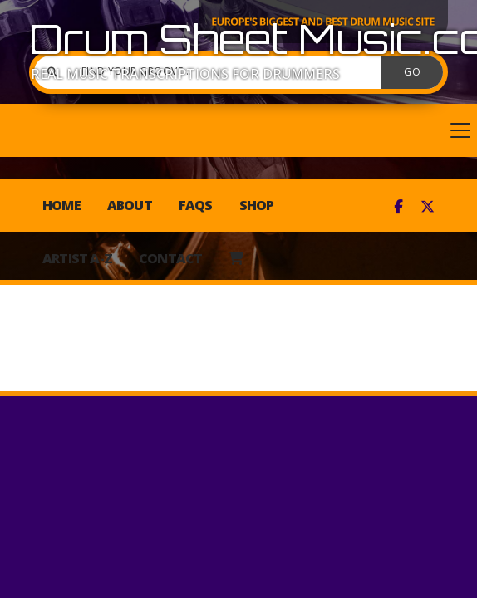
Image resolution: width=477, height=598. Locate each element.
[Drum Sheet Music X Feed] (427, 207)
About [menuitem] (129, 205)
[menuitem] (235, 258)
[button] (238, 130)
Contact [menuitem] (170, 258)
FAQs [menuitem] (196, 205)
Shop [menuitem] (256, 205)
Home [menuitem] (61, 205)
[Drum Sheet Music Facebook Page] (398, 207)
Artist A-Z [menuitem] (77, 258)
